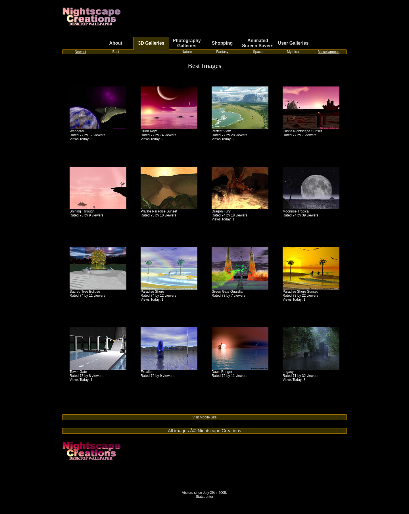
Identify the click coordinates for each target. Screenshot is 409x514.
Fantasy (222, 52)
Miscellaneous (328, 52)
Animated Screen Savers (257, 43)
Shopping (222, 43)
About (115, 43)
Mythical (293, 52)
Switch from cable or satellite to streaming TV (96, 412)
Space (257, 52)
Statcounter (204, 497)
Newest (80, 52)
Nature (186, 52)
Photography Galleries (187, 43)
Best (115, 52)
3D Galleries (151, 43)
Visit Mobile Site (204, 417)
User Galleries (293, 43)
